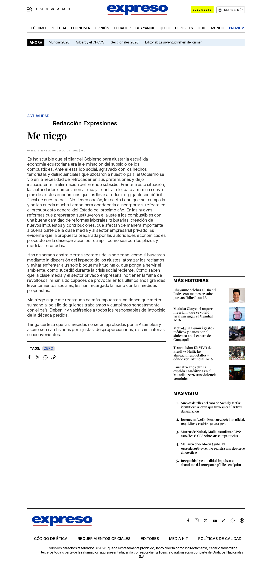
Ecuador (122, 28)
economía (80, 28)
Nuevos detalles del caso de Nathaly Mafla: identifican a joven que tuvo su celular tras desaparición (211, 407)
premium (236, 28)
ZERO (48, 348)
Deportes (184, 28)
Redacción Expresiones (85, 123)
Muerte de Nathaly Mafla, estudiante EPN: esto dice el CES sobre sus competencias (211, 433)
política (59, 28)
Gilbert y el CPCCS (90, 42)
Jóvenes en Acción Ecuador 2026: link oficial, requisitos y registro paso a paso (213, 421)
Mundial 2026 (59, 42)
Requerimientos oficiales (104, 539)
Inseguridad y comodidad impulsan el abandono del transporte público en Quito (211, 462)
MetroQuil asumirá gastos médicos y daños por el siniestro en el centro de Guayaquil (193, 334)
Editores (150, 539)
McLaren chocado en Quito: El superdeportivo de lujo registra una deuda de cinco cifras (213, 448)
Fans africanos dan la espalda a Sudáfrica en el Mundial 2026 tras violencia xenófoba (195, 373)
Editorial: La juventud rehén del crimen (174, 42)
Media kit (178, 539)
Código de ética (51, 539)
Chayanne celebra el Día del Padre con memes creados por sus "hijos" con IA (194, 294)
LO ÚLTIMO (37, 28)
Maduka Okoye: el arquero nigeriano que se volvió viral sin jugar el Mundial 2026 (193, 314)
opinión (102, 28)
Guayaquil (145, 28)
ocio (202, 28)
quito (165, 28)
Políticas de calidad (220, 539)
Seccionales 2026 (125, 42)
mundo (217, 28)
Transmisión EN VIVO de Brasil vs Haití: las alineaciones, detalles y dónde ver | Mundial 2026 (193, 353)
